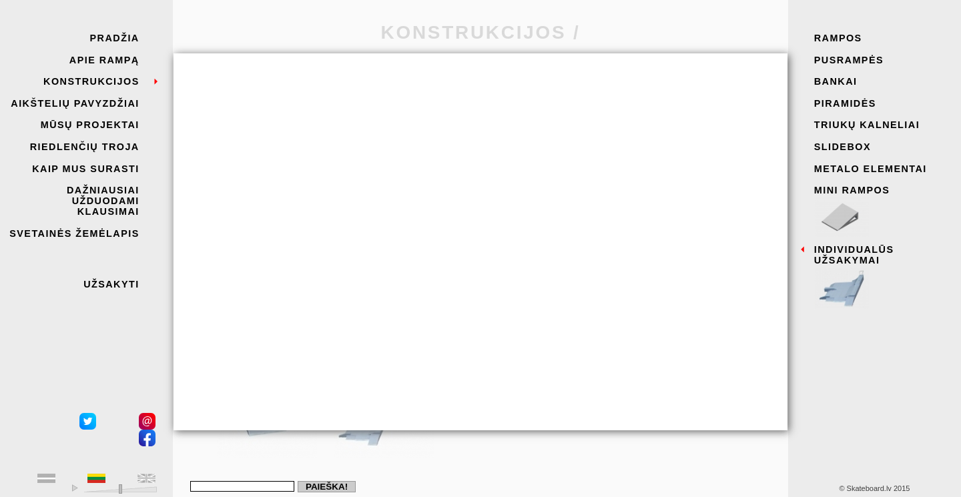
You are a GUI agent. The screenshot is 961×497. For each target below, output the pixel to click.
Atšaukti (238, 372)
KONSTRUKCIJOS (91, 81)
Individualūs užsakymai (883, 273)
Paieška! (327, 487)
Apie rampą (104, 60)
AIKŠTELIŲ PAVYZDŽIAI (75, 103)
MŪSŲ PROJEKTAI (90, 124)
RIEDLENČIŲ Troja (84, 146)
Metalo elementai (870, 168)
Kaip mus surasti (85, 168)
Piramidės (845, 103)
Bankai (836, 81)
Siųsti (293, 372)
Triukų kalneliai (867, 124)
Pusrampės (849, 60)
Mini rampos (883, 209)
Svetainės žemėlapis (74, 233)
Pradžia (114, 38)
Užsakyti (111, 284)
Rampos (838, 38)
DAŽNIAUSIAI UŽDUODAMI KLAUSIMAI (103, 201)
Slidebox (842, 146)
